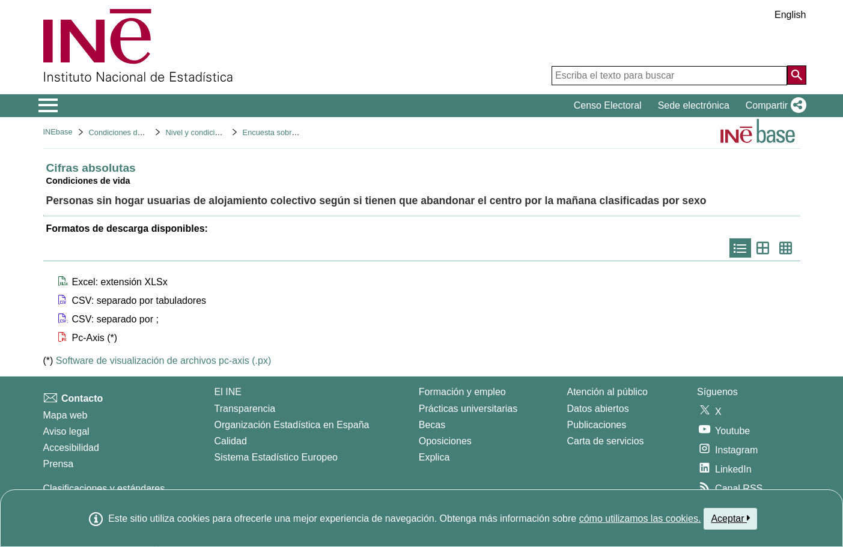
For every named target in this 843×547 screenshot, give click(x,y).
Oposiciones (445, 441)
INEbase (58, 131)
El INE (228, 392)
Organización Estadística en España (292, 425)
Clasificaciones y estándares (104, 488)
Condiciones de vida (123, 132)
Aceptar (730, 518)
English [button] (790, 15)
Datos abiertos (598, 408)
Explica (434, 457)
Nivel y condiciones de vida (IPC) (222, 132)
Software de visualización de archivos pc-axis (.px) (163, 360)
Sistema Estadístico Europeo (276, 457)
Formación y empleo (462, 392)
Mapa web (65, 415)
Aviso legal (66, 431)
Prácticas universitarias (468, 408)
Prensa (58, 464)
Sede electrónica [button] (693, 105)
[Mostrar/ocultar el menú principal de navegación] (48, 105)
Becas (432, 425)
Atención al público (607, 392)
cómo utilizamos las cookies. (640, 518)
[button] (773, 105)
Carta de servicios (605, 441)
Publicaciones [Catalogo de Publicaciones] (597, 425)
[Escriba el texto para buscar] (669, 75)
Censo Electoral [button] (608, 105)
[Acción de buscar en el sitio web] (796, 75)
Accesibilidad (71, 448)
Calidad (231, 441)
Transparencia (245, 408)
